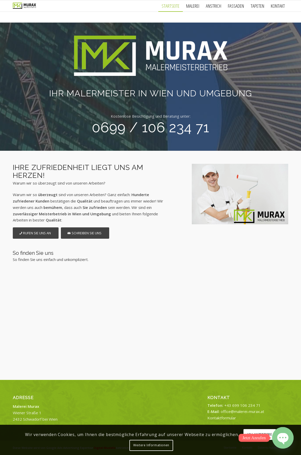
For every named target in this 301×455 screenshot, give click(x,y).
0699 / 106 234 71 (150, 127)
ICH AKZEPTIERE (259, 434)
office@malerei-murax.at (242, 411)
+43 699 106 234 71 (242, 405)
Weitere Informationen (151, 445)
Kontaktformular (221, 417)
